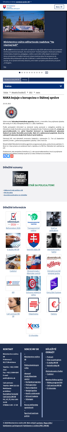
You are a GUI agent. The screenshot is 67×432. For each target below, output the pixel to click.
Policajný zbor (31, 385)
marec (38, 92)
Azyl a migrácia (31, 388)
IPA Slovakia (8, 193)
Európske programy (33, 382)
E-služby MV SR (52, 363)
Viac (5, 67)
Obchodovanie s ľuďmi (54, 371)
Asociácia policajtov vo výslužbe (15, 195)
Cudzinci (50, 374)
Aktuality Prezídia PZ (19, 92)
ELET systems (38, 423)
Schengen (29, 399)
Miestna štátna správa (54, 380)
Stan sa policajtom (54, 360)
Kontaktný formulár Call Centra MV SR (10, 395)
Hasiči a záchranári (33, 393)
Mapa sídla (48, 423)
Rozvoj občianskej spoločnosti (31, 406)
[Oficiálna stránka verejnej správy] (24, 2)
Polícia (24, 80)
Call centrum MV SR (54, 385)
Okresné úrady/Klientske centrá (30, 376)
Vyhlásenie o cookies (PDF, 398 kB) (36, 426)
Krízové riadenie (32, 396)
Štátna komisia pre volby (31, 366)
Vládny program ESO (54, 382)
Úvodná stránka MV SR (11, 80)
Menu (59, 7)
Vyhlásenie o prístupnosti (12, 426)
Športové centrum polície (31, 414)
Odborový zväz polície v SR (13, 190)
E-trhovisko (51, 388)
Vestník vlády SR (53, 365)
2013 (30, 92)
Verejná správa (31, 390)
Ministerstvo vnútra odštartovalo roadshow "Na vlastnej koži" (29, 43)
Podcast (50, 357)
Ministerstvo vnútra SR (32, 358)
